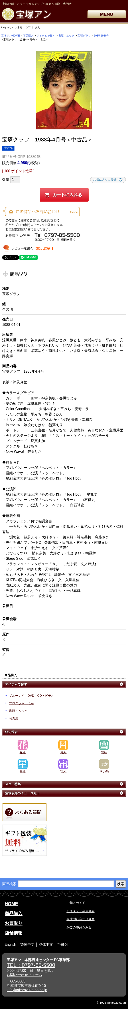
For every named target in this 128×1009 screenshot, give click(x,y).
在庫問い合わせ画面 (81, 919)
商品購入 (28, 35)
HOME (11, 903)
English (10, 944)
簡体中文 (46, 944)
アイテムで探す (46, 35)
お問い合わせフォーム (24, 975)
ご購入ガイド (76, 903)
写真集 (13, 718)
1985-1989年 (101, 35)
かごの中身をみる (79, 927)
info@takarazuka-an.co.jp (27, 990)
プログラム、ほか (21, 703)
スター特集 (13, 784)
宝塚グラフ (84, 35)
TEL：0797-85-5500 (31, 965)
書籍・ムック (66, 35)
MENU (106, 14)
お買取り (13, 923)
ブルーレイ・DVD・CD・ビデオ (31, 695)
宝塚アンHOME (10, 35)
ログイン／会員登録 (81, 911)
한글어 (62, 944)
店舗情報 (13, 933)
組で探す (11, 732)
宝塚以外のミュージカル (22, 793)
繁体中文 (27, 944)
